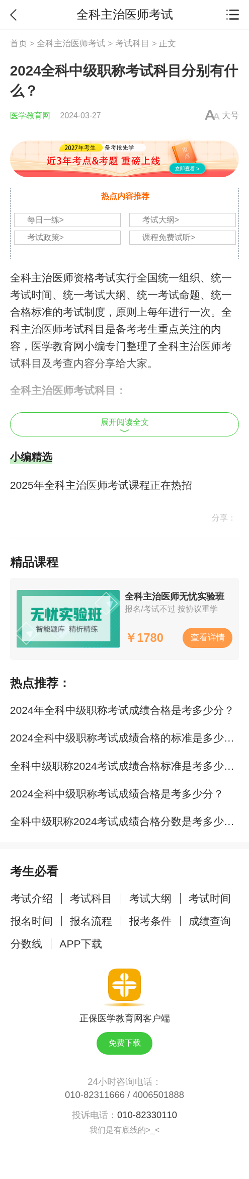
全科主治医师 (41, 277)
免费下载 (125, 1043)
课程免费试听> (168, 237)
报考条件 (150, 921)
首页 (18, 43)
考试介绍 (32, 898)
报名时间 (32, 921)
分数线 (26, 943)
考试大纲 (150, 898)
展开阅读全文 (125, 425)
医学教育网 (30, 115)
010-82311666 (95, 1094)
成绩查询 (210, 921)
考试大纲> (160, 219)
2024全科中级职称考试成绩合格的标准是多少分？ (127, 738)
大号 (230, 115)
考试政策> (45, 237)
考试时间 (210, 898)
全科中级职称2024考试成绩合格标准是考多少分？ (127, 766)
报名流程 (91, 921)
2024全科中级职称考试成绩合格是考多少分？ (117, 793)
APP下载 (80, 943)
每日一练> (45, 219)
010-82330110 (147, 1115)
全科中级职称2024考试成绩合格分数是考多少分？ (127, 821)
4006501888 (158, 1094)
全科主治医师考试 (71, 43)
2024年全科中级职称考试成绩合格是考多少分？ (122, 710)
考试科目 (132, 43)
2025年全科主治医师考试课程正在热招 (101, 485)
